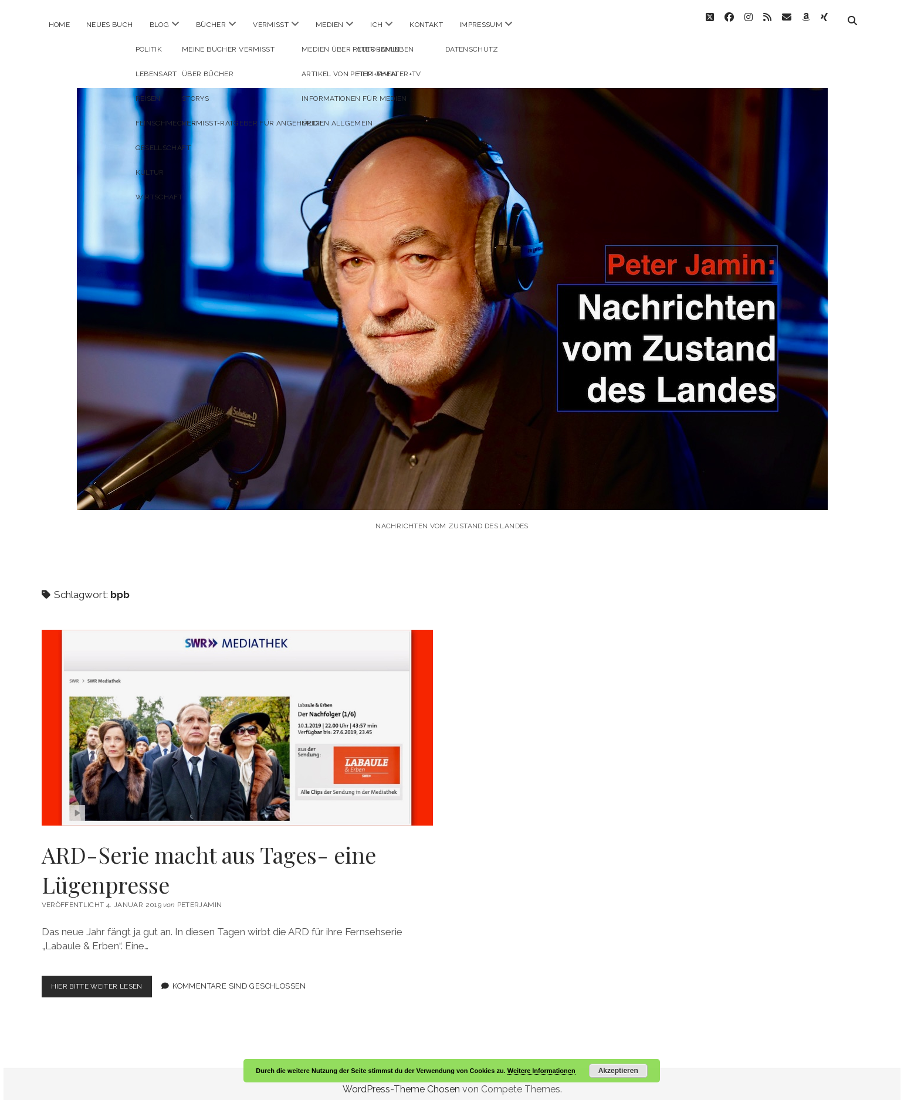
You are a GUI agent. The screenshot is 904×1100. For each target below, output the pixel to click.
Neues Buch (109, 25)
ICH (376, 25)
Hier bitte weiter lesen (105, 978)
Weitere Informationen (541, 1070)
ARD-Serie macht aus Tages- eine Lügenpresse (238, 717)
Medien (329, 25)
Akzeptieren (618, 1071)
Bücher (211, 25)
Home (59, 25)
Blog (159, 25)
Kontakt (426, 25)
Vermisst (271, 25)
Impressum (480, 25)
